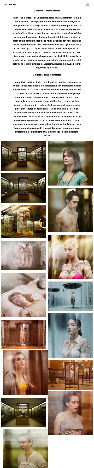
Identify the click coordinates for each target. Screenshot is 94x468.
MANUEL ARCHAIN (10, 4)
